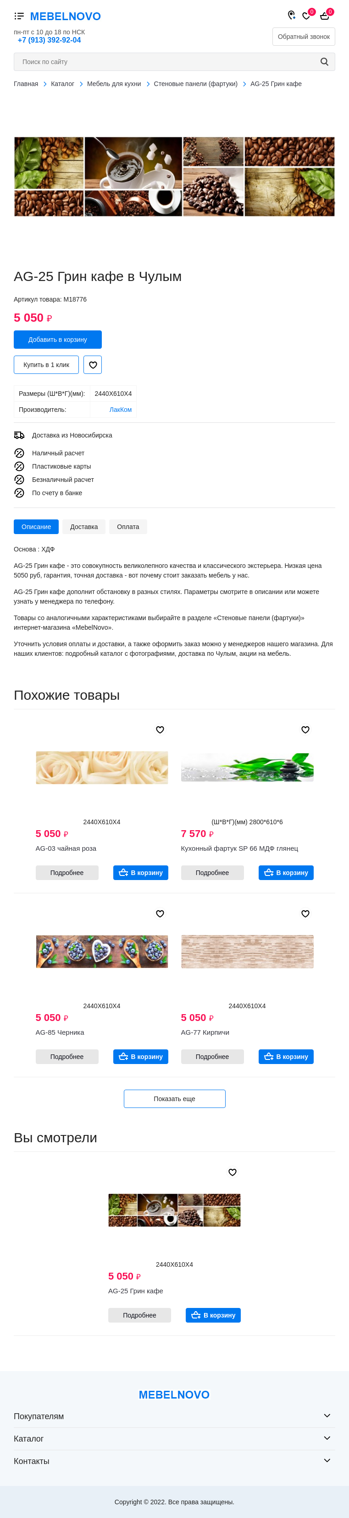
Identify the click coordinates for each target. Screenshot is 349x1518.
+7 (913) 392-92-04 (49, 40)
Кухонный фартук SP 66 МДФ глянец (240, 848)
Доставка (84, 526)
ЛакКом (121, 409)
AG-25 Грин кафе (135, 1291)
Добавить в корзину (57, 339)
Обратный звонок (304, 36)
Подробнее (67, 872)
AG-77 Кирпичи (205, 1032)
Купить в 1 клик (46, 364)
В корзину (147, 872)
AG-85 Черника (60, 1032)
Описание (36, 526)
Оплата (128, 526)
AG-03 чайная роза (66, 848)
